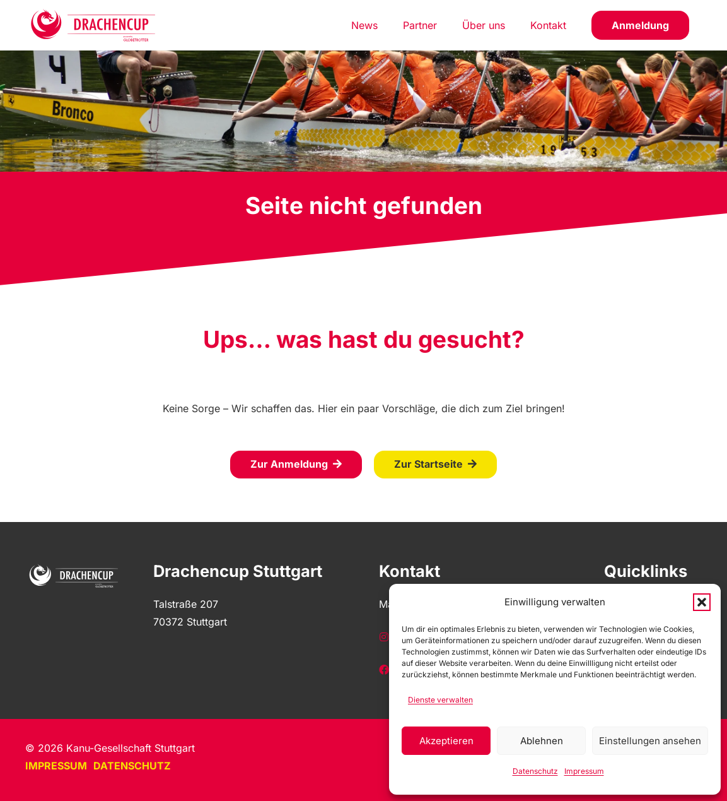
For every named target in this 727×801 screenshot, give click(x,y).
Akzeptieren (446, 741)
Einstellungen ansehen (650, 741)
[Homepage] (93, 25)
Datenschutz (535, 771)
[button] (701, 602)
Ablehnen (541, 741)
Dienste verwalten (440, 699)
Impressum (584, 771)
